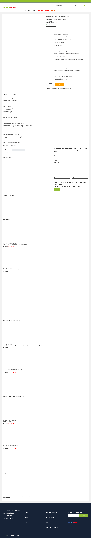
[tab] (6, 94)
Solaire (19, 369)
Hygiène (9, 319)
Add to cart (60, 84)
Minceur (26, 524)
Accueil (48, 14)
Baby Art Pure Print (6, 497)
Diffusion (15, 243)
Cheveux (9, 420)
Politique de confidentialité (52, 527)
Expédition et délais (50, 514)
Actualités (48, 519)
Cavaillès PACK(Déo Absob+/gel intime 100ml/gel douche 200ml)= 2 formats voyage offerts (20, 295)
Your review (57, 162)
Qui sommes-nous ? (50, 517)
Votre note (56, 157)
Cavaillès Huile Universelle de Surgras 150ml (11, 320)
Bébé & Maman (5, 445)
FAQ (47, 522)
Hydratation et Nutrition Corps (64, 88)
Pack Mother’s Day (6, 219)
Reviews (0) (14, 94)
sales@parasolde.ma (8, 518)
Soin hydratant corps (15, 319)
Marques (26, 512)
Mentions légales (50, 524)
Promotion (10, 268)
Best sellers (54, 88)
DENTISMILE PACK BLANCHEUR (9, 472)
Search (65, 5)
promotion (10, 344)
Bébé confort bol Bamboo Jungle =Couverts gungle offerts (14, 396)
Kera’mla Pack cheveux (7, 421)
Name (55, 177)
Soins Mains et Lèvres (23, 319)
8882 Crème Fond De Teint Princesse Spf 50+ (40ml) (13, 370)
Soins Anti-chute (14, 420)
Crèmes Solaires (15, 369)
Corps (26, 514)
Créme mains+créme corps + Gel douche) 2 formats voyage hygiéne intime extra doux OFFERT (21, 269)
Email (73, 177)
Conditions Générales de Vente (52, 512)
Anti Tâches (5, 369)
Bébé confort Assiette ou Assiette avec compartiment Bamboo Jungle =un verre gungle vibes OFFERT (22, 345)
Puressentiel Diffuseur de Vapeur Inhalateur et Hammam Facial (15, 244)
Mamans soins (15, 445)
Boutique (52, 14)
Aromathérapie (5, 243)
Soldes (22, 369)
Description (6, 94)
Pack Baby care (6, 446)
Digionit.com (24, 535)
